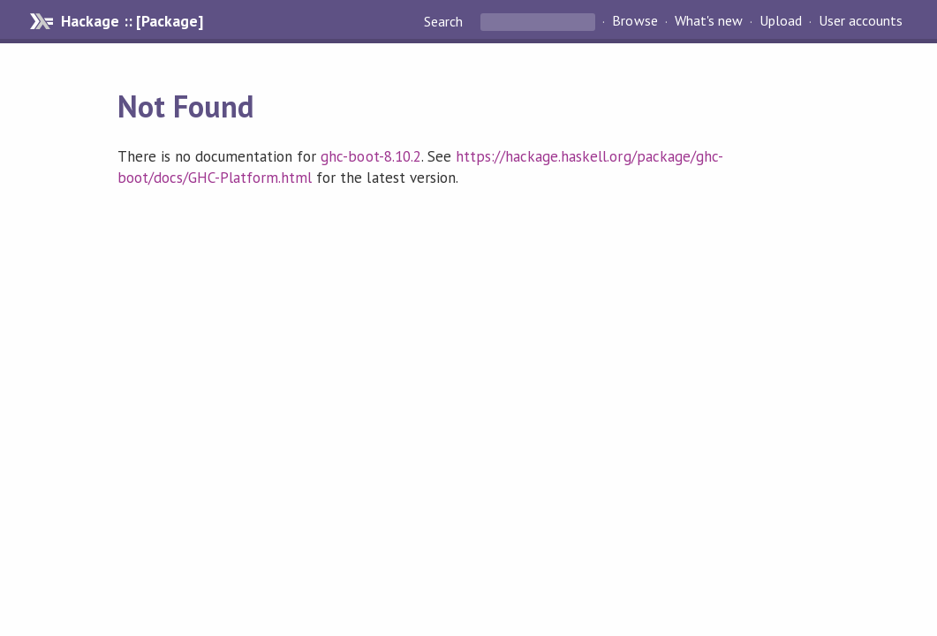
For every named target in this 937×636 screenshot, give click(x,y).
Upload (780, 21)
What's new (709, 21)
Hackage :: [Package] (131, 21)
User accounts (861, 21)
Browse (634, 21)
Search (445, 21)
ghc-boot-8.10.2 (370, 156)
